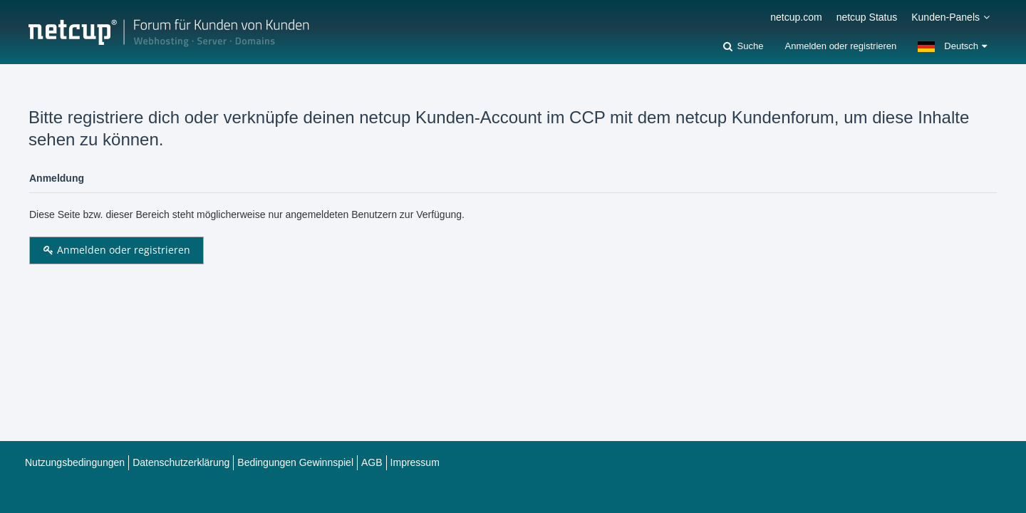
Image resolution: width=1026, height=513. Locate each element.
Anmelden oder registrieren (840, 46)
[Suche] (743, 46)
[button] (952, 46)
